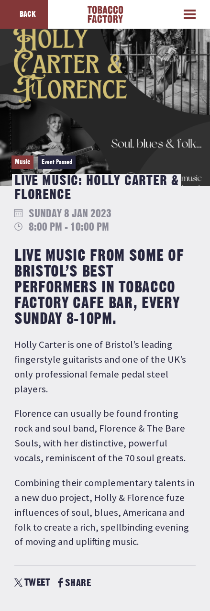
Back (28, 14)
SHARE (74, 583)
